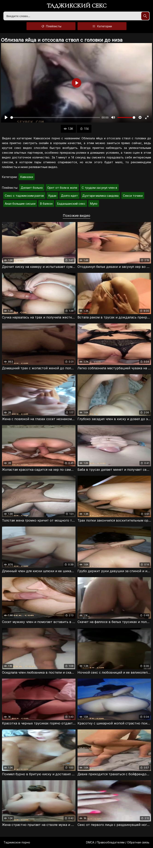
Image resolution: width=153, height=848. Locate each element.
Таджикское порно (17, 842)
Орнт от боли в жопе (62, 188)
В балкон (46, 203)
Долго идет (69, 196)
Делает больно (32, 188)
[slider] (55, 117)
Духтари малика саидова (100, 196)
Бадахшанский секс (71, 203)
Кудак (52, 196)
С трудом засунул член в (99, 188)
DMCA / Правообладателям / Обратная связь (117, 842)
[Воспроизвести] (6, 117)
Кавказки (26, 177)
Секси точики (133, 196)
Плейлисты (51, 26)
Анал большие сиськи (20, 203)
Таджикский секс (76, 6)
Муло (93, 203)
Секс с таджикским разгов (24, 196)
